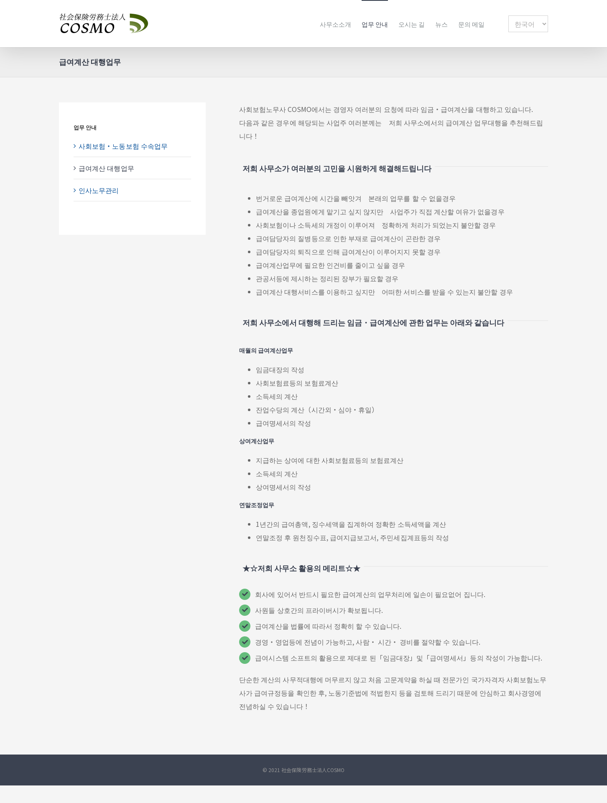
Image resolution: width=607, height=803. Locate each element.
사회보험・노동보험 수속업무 (123, 146)
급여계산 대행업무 (106, 168)
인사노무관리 (99, 190)
